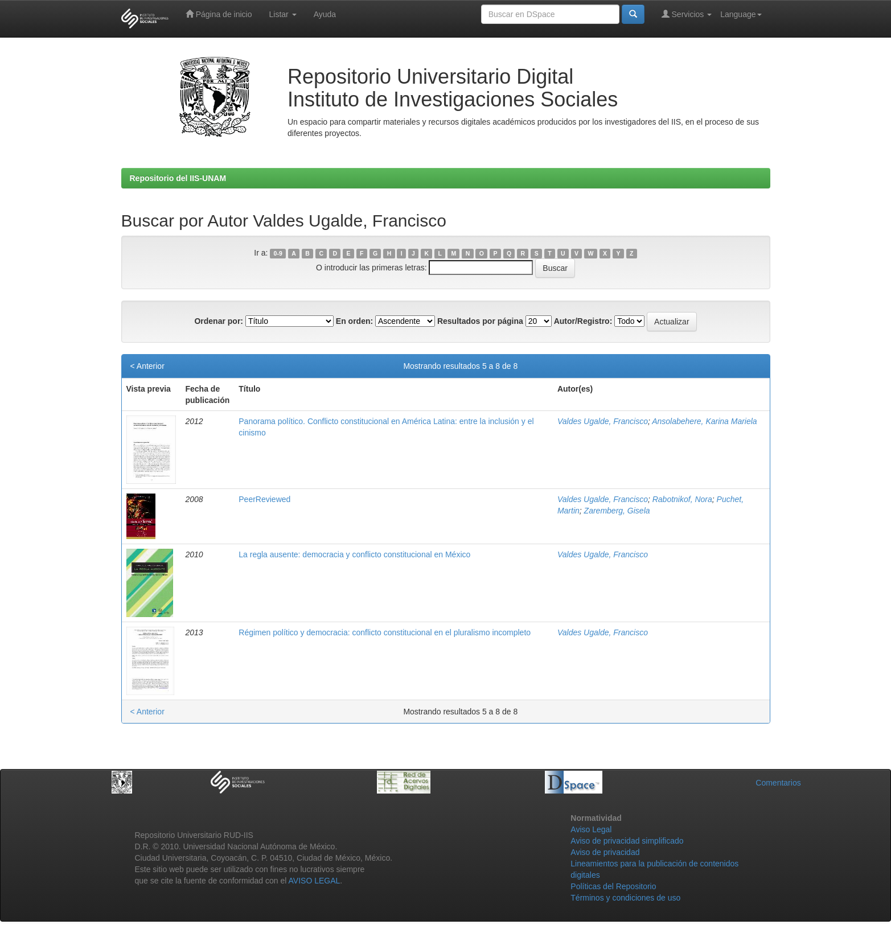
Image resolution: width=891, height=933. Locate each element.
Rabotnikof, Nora (682, 499)
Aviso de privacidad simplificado (626, 840)
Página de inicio (219, 14)
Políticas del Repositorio (613, 886)
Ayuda (325, 14)
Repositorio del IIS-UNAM (178, 178)
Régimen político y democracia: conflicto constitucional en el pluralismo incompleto (385, 632)
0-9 (278, 253)
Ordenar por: (218, 321)
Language (740, 14)
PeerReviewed (264, 499)
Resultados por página (480, 321)
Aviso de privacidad (604, 852)
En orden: (354, 321)
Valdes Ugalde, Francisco (602, 421)
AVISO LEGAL (314, 880)
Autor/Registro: (583, 321)
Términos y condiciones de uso (625, 897)
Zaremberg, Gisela (617, 510)
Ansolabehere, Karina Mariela (704, 421)
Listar (283, 14)
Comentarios (777, 782)
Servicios (687, 14)
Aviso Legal (590, 829)
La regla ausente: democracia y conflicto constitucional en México (354, 554)
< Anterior (147, 366)
